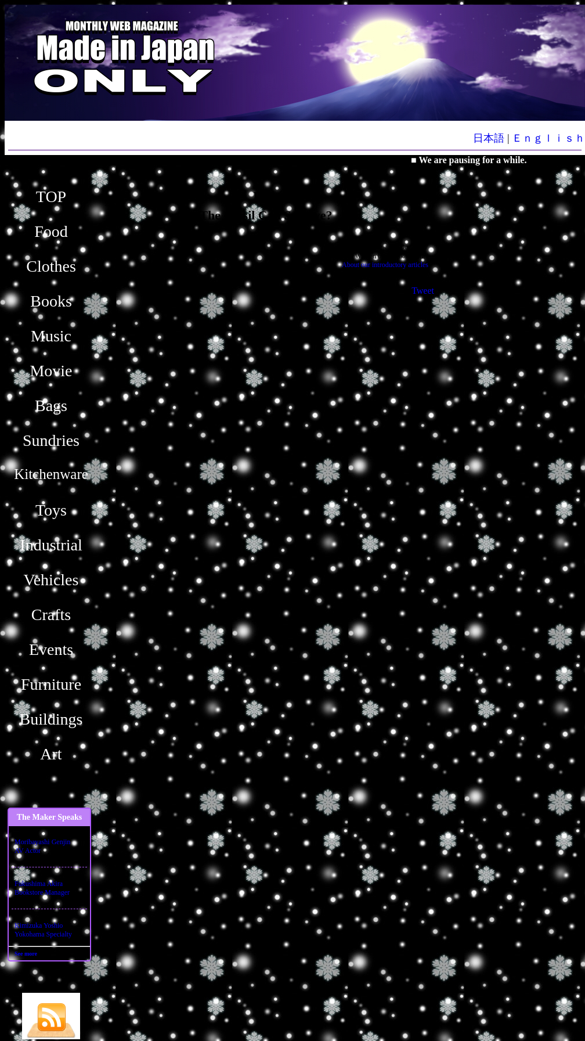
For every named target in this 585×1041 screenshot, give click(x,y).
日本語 (488, 138)
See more (26, 953)
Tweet (422, 291)
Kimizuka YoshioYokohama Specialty (43, 929)
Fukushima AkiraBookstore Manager (42, 888)
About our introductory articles (385, 265)
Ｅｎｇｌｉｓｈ (548, 138)
